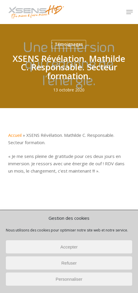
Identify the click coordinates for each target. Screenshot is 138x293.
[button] (129, 12)
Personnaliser (69, 279)
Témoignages (69, 44)
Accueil (15, 135)
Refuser (69, 262)
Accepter (68, 246)
